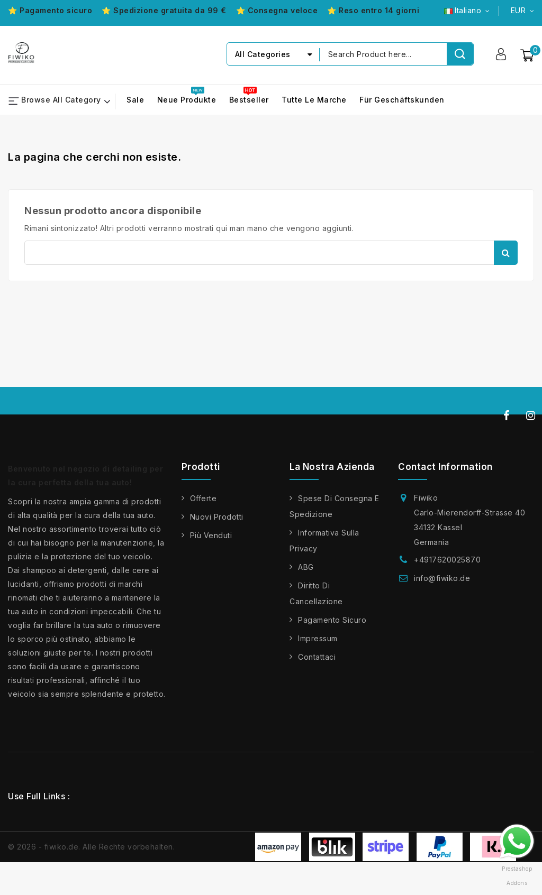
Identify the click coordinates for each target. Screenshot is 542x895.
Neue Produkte (186, 100)
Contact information (445, 467)
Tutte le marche (314, 100)
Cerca (506, 253)
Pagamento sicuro (332, 619)
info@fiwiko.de (442, 578)
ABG (306, 566)
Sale (135, 100)
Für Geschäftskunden (402, 100)
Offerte (203, 498)
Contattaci (317, 656)
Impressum (318, 638)
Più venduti (211, 535)
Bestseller (249, 100)
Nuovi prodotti (216, 516)
